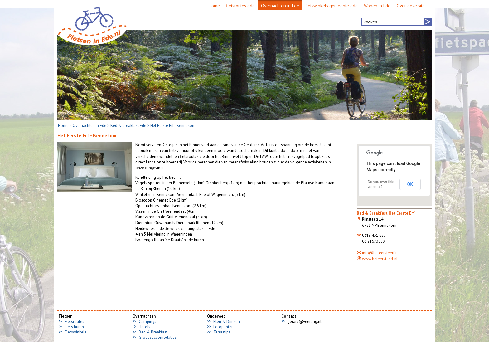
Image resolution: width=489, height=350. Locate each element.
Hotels (144, 326)
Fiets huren (74, 326)
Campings (147, 321)
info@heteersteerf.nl (378, 252)
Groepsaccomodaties (158, 337)
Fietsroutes (74, 321)
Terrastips (221, 332)
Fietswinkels (75, 332)
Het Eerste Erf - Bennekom (173, 125)
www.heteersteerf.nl (377, 258)
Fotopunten (223, 326)
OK (410, 184)
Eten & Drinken (226, 321)
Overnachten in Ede (89, 125)
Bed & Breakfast (153, 332)
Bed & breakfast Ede (128, 125)
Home (63, 125)
